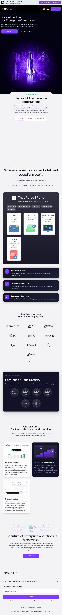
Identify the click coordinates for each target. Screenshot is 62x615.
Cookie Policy (25, 611)
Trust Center (47, 611)
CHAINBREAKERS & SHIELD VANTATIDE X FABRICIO (31, 581)
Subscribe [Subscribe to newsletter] (31, 596)
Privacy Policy (15, 611)
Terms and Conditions (36, 611)
